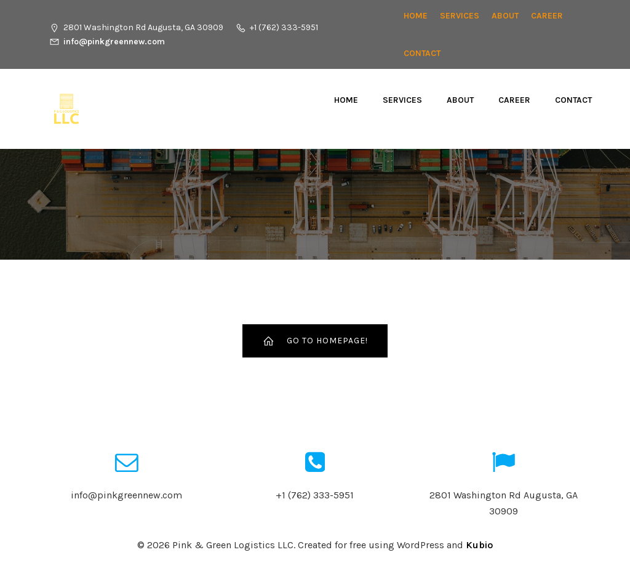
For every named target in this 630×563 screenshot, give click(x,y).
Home (416, 15)
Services (459, 15)
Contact (422, 53)
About (505, 15)
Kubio (479, 545)
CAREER (547, 15)
